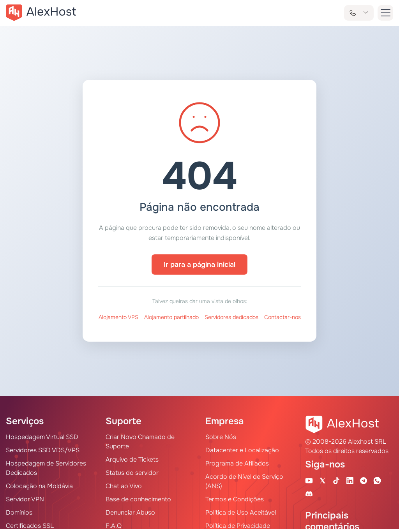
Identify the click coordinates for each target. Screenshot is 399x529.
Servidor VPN (25, 499)
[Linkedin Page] (350, 480)
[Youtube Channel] (309, 480)
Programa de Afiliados (237, 463)
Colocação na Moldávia (39, 486)
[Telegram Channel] (363, 480)
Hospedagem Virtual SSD (42, 437)
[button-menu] (385, 13)
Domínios (19, 512)
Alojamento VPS (118, 317)
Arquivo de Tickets (132, 459)
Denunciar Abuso (130, 512)
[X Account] (323, 480)
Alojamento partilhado (171, 317)
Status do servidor (132, 473)
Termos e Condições (234, 499)
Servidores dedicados (231, 317)
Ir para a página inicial (199, 264)
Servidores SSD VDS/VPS (42, 450)
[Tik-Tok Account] (336, 480)
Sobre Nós (220, 437)
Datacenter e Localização (242, 450)
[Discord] (309, 493)
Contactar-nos (282, 317)
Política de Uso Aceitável (240, 512)
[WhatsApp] (377, 480)
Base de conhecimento (138, 499)
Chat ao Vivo (124, 486)
